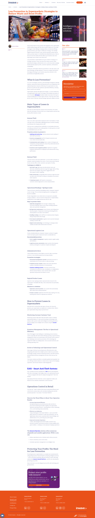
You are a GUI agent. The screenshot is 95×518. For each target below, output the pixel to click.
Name (65, 89)
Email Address (67, 93)
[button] (85, 2)
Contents (54, 2)
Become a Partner (61, 2)
